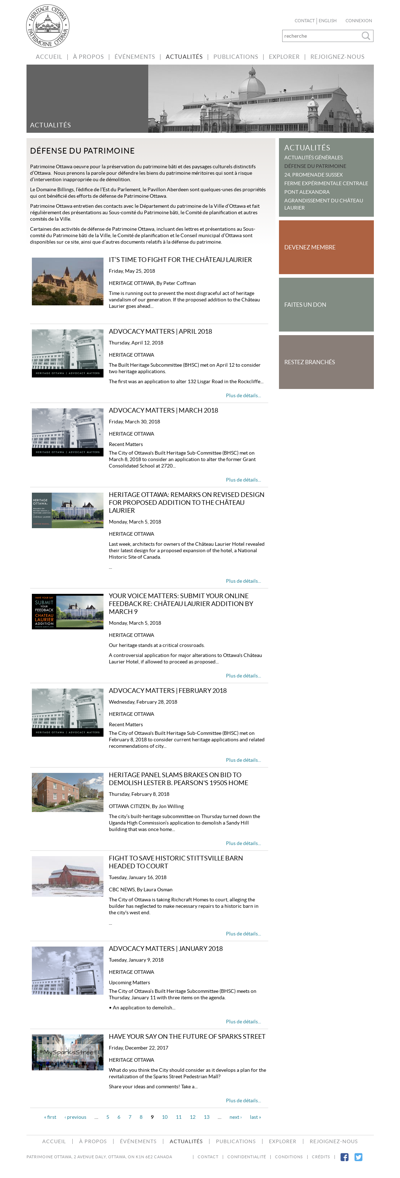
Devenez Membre (310, 247)
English (328, 21)
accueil (49, 56)
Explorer (284, 56)
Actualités (184, 56)
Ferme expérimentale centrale (326, 183)
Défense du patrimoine (315, 166)
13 (206, 1117)
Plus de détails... (243, 395)
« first (50, 1117)
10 (165, 1117)
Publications (235, 56)
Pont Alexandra (307, 192)
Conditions (289, 1157)
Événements (135, 56)
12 (193, 1117)
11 (179, 1117)
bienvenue (51, 26)
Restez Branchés (309, 362)
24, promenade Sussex (313, 175)
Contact (305, 21)
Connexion (359, 21)
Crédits (321, 1157)
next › (236, 1117)
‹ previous (75, 1117)
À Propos (88, 56)
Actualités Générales (313, 157)
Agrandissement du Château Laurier (323, 204)
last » (255, 1117)
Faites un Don (305, 304)
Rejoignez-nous (337, 56)
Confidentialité (246, 1157)
